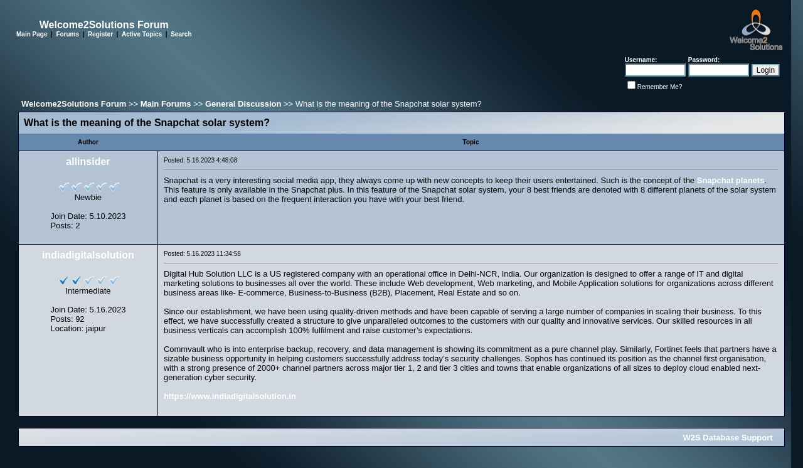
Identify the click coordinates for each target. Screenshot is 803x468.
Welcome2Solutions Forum (73, 104)
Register (100, 34)
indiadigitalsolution (88, 255)
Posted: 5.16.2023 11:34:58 (202, 253)
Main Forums (166, 104)
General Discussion (243, 104)
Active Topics (142, 34)
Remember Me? (660, 86)
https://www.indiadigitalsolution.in (230, 396)
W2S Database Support (728, 437)
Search (181, 34)
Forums (67, 34)
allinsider (88, 161)
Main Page (31, 34)
